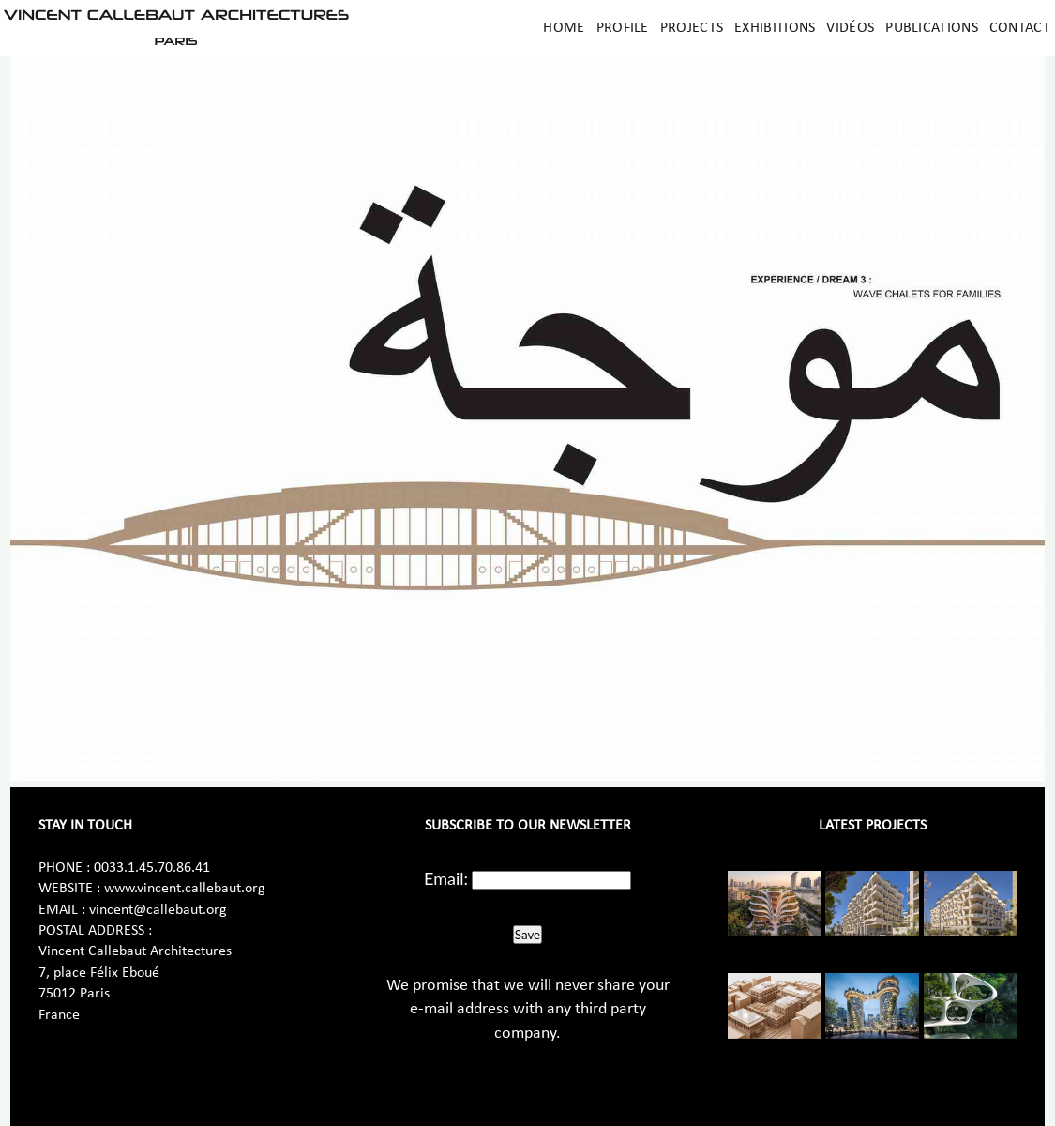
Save (527, 934)
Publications (931, 28)
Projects (691, 28)
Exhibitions (774, 28)
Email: (446, 878)
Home (563, 28)
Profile (622, 28)
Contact (1019, 28)
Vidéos (850, 28)
